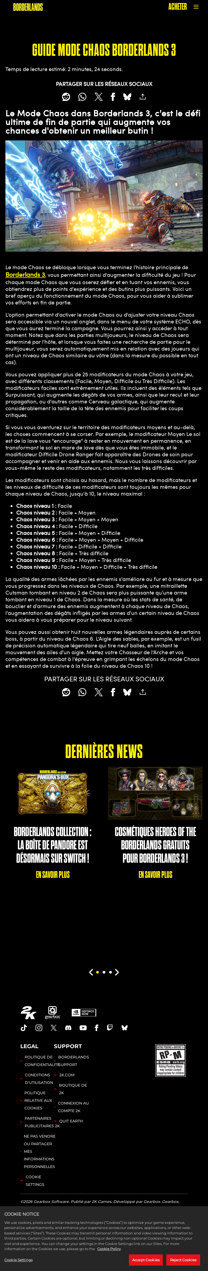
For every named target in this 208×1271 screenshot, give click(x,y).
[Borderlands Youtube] (83, 1028)
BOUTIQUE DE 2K (73, 1089)
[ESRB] (171, 1060)
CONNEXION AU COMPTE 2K (73, 1107)
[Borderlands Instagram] (39, 1028)
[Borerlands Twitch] (109, 1028)
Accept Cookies (146, 1265)
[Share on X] (98, 97)
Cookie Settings (35, 1180)
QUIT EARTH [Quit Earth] (71, 1121)
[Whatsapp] (82, 97)
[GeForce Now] (84, 1012)
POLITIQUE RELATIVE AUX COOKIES (38, 1100)
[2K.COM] (28, 1012)
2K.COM (66, 1075)
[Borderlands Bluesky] (124, 1028)
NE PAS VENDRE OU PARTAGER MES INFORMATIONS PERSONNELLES (40, 1151)
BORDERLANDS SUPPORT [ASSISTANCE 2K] (73, 1061)
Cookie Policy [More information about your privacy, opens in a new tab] (109, 1253)
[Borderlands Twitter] (53, 1028)
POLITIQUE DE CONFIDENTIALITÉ (42, 1061)
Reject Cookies (183, 1265)
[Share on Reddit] (66, 97)
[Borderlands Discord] (68, 1028)
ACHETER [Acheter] (177, 7)
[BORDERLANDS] (28, 7)
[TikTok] (23, 1028)
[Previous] (91, 972)
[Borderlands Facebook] (96, 1028)
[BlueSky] (127, 97)
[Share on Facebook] (113, 97)
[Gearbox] (53, 1012)
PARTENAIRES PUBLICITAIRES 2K (42, 1122)
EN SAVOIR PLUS (53, 875)
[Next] (117, 972)
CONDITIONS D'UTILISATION (39, 1079)
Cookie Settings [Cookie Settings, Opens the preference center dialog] (18, 1265)
